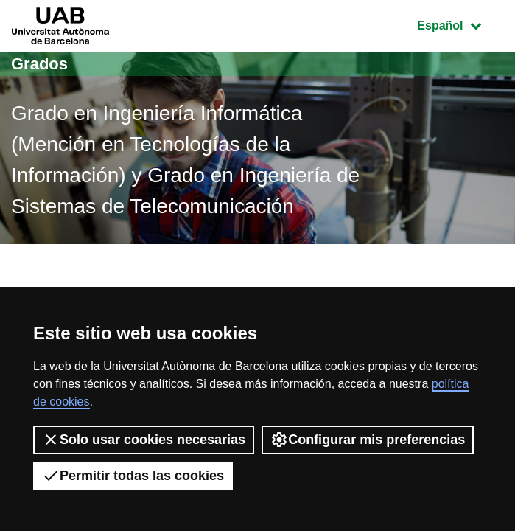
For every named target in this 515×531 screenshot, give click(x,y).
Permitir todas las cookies (133, 476)
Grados (39, 64)
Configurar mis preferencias (367, 439)
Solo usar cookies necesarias (143, 439)
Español (460, 24)
